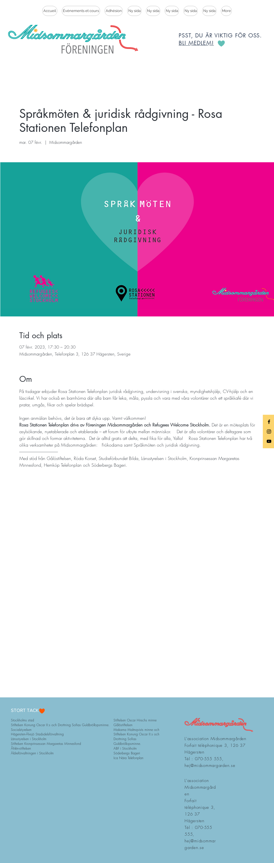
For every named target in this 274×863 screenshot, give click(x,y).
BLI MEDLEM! (196, 43)
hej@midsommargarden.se (210, 765)
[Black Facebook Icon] (269, 422)
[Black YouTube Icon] (269, 441)
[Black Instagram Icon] (269, 431)
